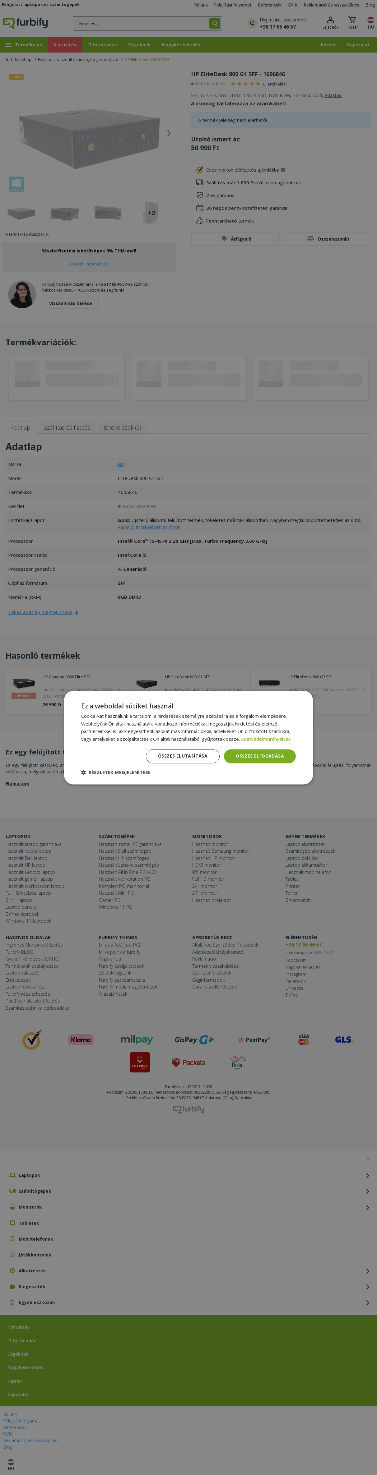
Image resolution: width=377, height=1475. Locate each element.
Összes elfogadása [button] (260, 756)
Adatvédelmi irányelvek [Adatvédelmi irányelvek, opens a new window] (266, 739)
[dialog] (188, 737)
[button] (116, 772)
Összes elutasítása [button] (182, 756)
